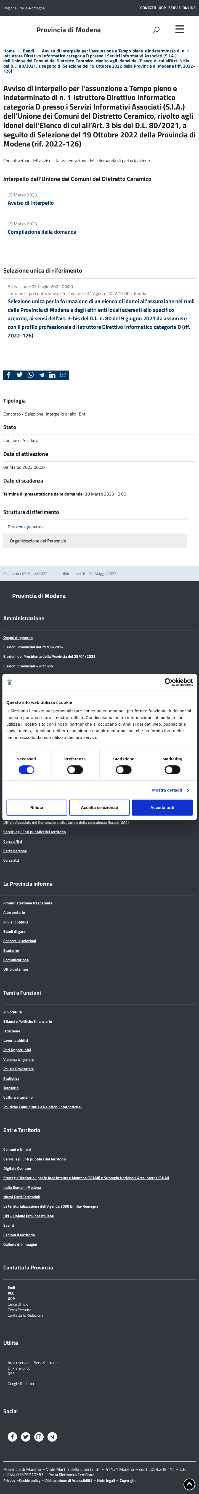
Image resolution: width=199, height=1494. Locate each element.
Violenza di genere (18, 1059)
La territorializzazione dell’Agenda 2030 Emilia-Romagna (50, 1206)
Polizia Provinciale (18, 1069)
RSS (11, 1373)
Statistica (11, 1078)
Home (9, 50)
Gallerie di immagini (20, 1244)
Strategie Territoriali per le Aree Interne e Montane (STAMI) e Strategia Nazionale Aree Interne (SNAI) (86, 1178)
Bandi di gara (14, 931)
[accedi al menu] (179, 29)
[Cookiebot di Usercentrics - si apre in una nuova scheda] (168, 682)
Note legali (106, 1480)
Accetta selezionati (99, 807)
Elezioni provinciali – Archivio (28, 666)
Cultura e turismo (18, 1097)
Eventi (8, 1225)
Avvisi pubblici (15, 922)
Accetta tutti (162, 807)
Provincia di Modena (68, 29)
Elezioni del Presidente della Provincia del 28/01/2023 (49, 656)
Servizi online (182, 7)
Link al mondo (19, 1367)
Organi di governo (18, 637)
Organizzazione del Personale (38, 540)
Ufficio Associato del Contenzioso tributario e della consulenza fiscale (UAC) (66, 822)
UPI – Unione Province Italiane (28, 1216)
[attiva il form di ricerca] (156, 29)
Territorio (10, 1088)
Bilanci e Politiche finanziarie (27, 1021)
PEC (11, 1292)
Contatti (148, 7)
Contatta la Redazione (25, 1314)
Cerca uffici (12, 841)
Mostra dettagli (167, 790)
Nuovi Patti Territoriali (21, 1197)
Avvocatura (12, 1012)
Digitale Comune (17, 1168)
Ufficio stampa (15, 969)
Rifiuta (36, 807)
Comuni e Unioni (17, 1149)
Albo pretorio (14, 912)
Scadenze (11, 950)
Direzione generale (26, 526)
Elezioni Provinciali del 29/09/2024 (33, 647)
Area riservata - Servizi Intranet (33, 1362)
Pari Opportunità (17, 1050)
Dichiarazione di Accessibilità (68, 1480)
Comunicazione (16, 960)
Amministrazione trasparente (27, 903)
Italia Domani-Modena (22, 1187)
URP (162, 7)
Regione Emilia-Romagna (24, 8)
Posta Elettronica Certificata (71, 1474)
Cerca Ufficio (18, 1303)
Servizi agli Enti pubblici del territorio (34, 832)
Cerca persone (15, 851)
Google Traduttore (22, 1383)
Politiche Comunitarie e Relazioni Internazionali (43, 1107)
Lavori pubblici (15, 1040)
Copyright (128, 1480)
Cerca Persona (19, 1309)
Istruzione (11, 1031)
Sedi (11, 1287)
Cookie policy (29, 1480)
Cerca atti (11, 860)
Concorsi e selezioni (19, 941)
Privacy (9, 1480)
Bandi (28, 50)
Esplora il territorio (19, 1235)
